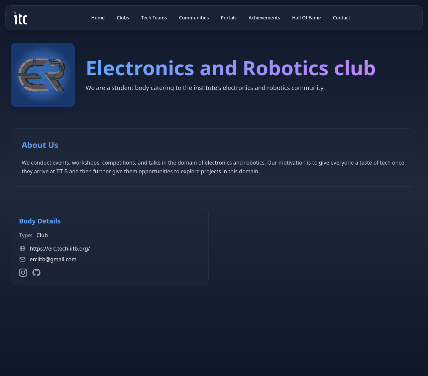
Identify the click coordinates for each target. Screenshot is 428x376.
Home (98, 17)
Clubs (123, 17)
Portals (229, 17)
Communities (194, 17)
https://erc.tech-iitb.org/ (60, 248)
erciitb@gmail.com (53, 259)
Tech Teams (154, 17)
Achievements (264, 17)
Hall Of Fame (306, 17)
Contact (341, 17)
